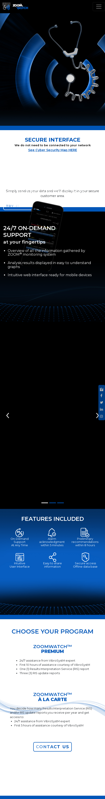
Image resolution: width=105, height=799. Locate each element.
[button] (8, 415)
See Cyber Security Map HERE (52, 150)
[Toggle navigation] (99, 6)
